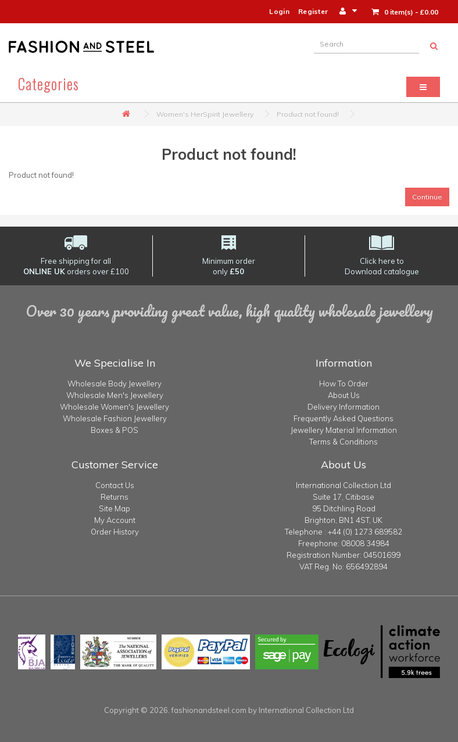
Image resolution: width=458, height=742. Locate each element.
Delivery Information (343, 406)
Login (279, 11)
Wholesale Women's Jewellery (114, 406)
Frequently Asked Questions (343, 418)
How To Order (343, 383)
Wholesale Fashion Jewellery (115, 418)
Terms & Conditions (343, 441)
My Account (114, 520)
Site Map (114, 508)
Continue (427, 196)
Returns (114, 496)
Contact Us (114, 485)
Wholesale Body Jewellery (114, 383)
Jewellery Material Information (344, 430)
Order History (115, 531)
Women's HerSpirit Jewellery (204, 114)
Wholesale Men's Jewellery (114, 395)
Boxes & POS (114, 430)
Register (313, 11)
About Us (344, 395)
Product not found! (308, 114)
